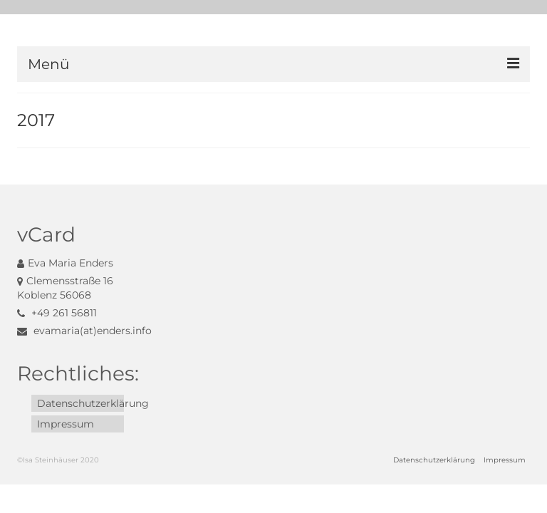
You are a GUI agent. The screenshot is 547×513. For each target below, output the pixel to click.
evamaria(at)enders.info (84, 330)
